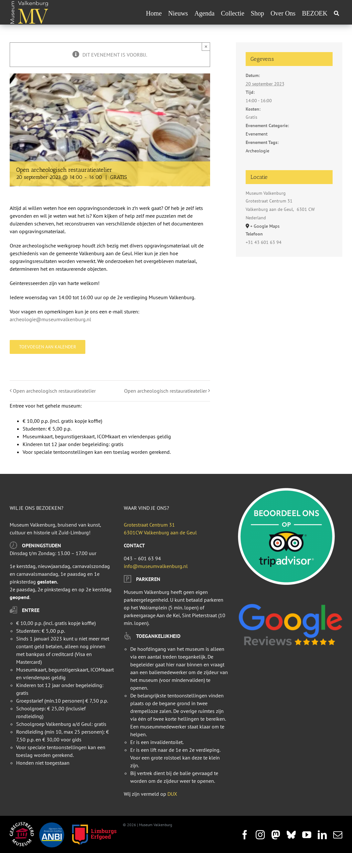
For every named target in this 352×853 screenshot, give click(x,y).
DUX (172, 794)
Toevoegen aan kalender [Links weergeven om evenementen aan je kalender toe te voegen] (47, 347)
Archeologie (257, 151)
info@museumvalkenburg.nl (156, 566)
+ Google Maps (265, 226)
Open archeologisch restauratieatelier (54, 391)
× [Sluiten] (206, 46)
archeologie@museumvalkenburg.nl (50, 319)
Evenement (257, 134)
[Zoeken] (336, 13)
